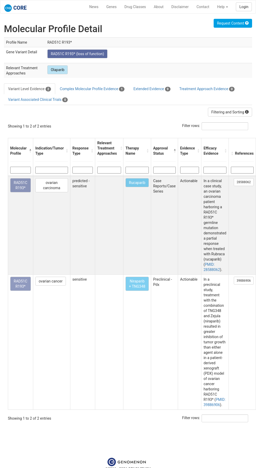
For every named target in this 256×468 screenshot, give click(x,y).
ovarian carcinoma (51, 185)
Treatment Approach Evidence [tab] (207, 89)
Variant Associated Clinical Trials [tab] (38, 99)
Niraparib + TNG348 (137, 283)
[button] (30, 150)
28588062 (244, 182)
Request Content (233, 23)
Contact (202, 7)
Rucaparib (137, 183)
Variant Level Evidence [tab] (29, 89)
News (93, 7)
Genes (111, 7)
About (158, 7)
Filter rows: (191, 126)
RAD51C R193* (20, 185)
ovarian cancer (50, 281)
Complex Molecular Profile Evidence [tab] (92, 89)
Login (243, 7)
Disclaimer (180, 7)
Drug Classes (135, 7)
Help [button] (222, 7)
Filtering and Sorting (230, 112)
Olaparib (57, 70)
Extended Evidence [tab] (151, 89)
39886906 (244, 280)
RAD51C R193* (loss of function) (77, 54)
